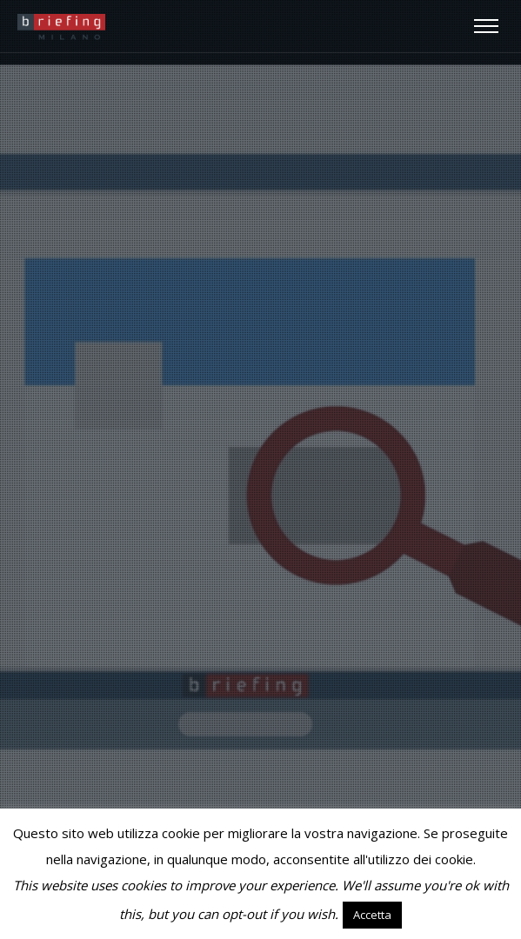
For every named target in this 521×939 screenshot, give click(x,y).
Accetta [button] (372, 914)
